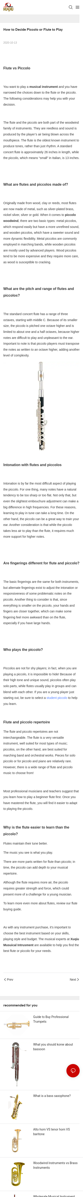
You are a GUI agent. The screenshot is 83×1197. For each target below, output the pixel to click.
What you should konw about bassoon (53, 1047)
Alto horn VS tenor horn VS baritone (51, 1132)
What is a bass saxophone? (52, 1096)
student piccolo (56, 698)
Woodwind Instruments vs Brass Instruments (55, 1165)
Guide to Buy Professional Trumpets (51, 1019)
